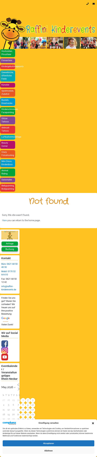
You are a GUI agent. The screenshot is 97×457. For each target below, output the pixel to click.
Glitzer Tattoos (5, 120)
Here (4, 220)
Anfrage (9, 243)
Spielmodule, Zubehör (7, 92)
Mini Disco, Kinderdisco (7, 163)
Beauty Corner (4, 144)
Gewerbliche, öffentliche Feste (7, 75)
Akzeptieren (48, 443)
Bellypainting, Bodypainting (7, 187)
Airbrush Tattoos (5, 129)
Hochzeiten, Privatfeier (6, 53)
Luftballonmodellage (8, 137)
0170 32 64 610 (88, 4)
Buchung (9, 249)
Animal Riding (4, 172)
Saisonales (6, 179)
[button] (93, 423)
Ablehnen (48, 451)
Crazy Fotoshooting (7, 154)
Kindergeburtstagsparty (8, 66)
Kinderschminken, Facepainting (8, 111)
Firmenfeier (6, 60)
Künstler (5, 85)
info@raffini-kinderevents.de (94, 4)
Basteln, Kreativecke (6, 101)
